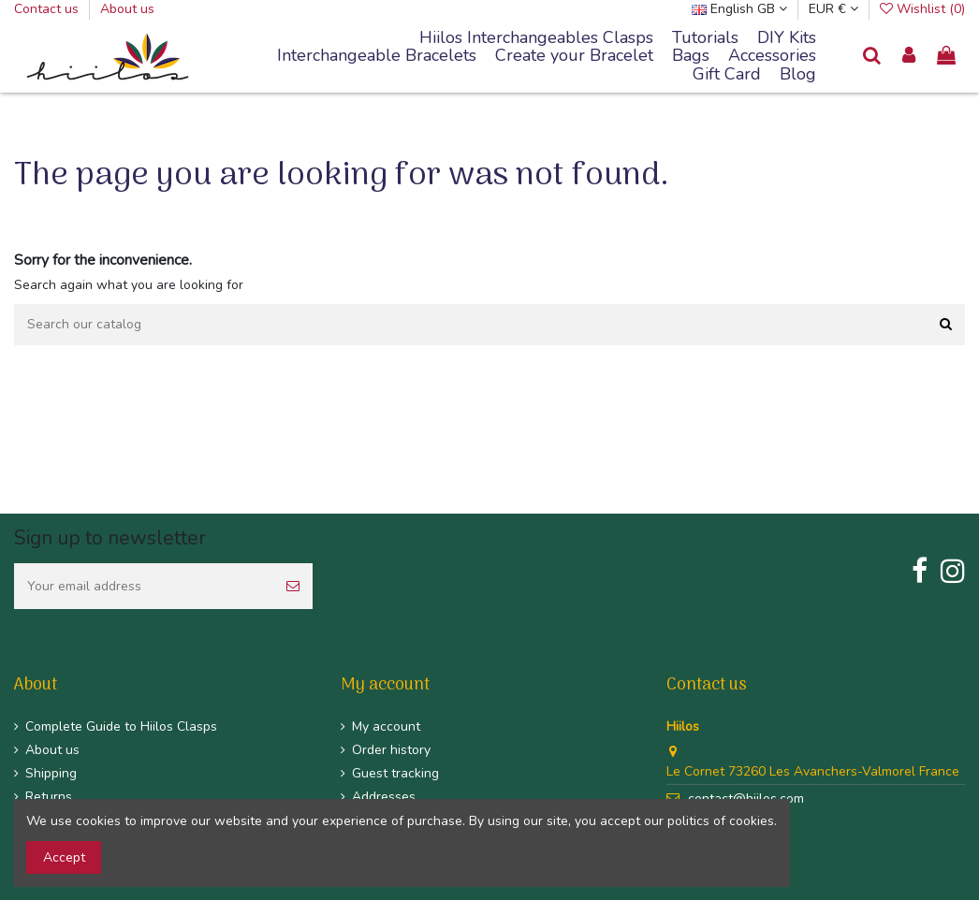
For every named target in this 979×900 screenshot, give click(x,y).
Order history (391, 750)
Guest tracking (395, 773)
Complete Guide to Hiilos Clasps (121, 726)
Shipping (51, 773)
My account (386, 726)
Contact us (48, 9)
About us (127, 9)
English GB (739, 9)
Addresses (384, 797)
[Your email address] (143, 586)
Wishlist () (922, 9)
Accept (64, 857)
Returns (48, 797)
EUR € (833, 9)
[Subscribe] (293, 586)
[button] (377, 56)
